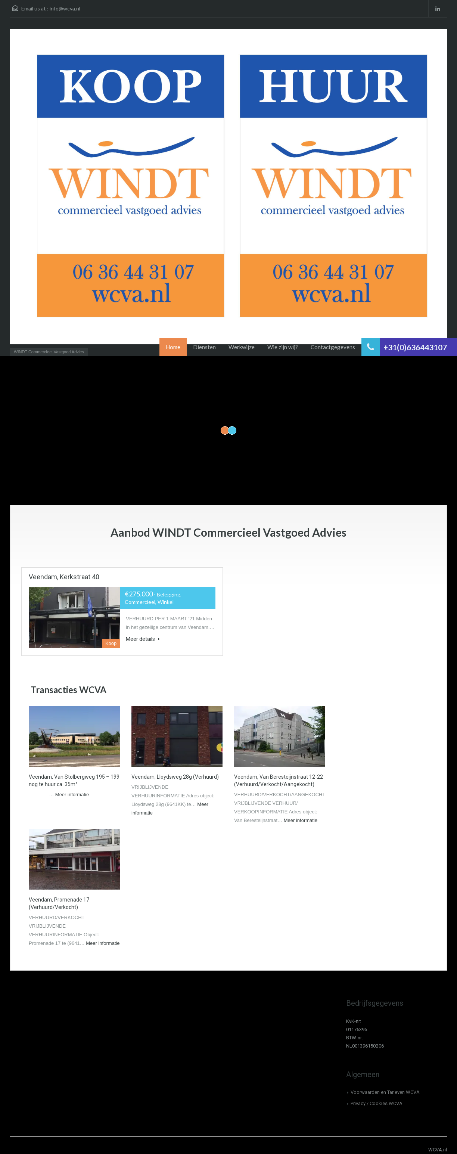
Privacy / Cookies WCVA (376, 1103)
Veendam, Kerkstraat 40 (64, 577)
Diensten (204, 347)
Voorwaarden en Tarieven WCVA (385, 1092)
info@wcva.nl (65, 8)
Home (173, 347)
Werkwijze (241, 347)
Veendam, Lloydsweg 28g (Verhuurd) (175, 777)
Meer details (143, 639)
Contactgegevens (333, 347)
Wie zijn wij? (282, 347)
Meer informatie (72, 794)
